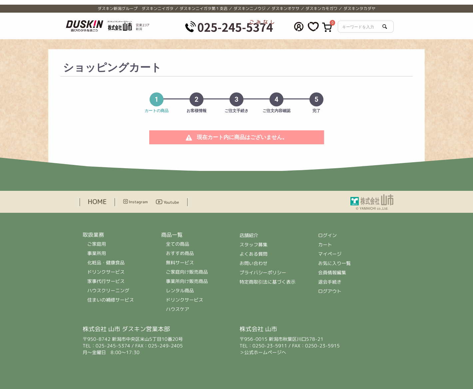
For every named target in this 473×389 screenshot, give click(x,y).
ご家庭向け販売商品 (187, 272)
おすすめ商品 (180, 253)
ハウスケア (177, 309)
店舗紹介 (249, 235)
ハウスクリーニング (108, 290)
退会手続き (329, 282)
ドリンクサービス (106, 272)
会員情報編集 (332, 272)
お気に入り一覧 (334, 263)
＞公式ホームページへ (262, 352)
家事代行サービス (106, 281)
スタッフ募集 (253, 244)
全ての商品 (177, 244)
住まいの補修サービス (110, 300)
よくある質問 (253, 254)
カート (325, 244)
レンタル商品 (180, 290)
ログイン (327, 235)
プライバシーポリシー (262, 272)
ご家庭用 (96, 244)
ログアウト (329, 291)
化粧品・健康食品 (106, 262)
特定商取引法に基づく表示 (267, 282)
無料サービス (180, 262)
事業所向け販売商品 (187, 281)
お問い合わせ (253, 263)
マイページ (329, 254)
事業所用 (96, 253)
